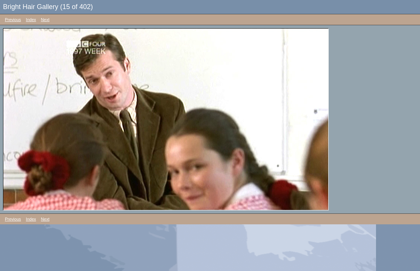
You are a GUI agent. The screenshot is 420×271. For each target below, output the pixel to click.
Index (31, 19)
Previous (13, 19)
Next (45, 19)
